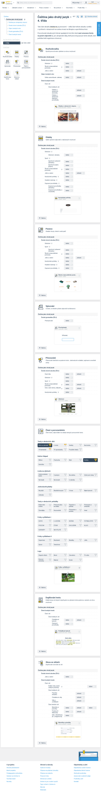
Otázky (16, 54)
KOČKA (75, 521)
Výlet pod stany (90, 475)
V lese (75, 490)
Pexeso (26, 54)
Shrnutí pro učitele (45, 779)
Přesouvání (16, 63)
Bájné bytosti (90, 490)
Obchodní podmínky (80, 773)
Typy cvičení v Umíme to (47, 784)
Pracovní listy (44, 776)
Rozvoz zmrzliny (45, 560)
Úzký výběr (27, 43)
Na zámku (75, 475)
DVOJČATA (75, 525)
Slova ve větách (16, 75)
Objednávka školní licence (82, 770)
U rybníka (75, 480)
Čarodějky (45, 510)
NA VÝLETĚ (60, 529)
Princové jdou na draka (60, 505)
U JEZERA (60, 521)
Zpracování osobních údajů (82, 776)
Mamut (60, 560)
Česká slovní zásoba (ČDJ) (17, 25)
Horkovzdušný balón (45, 475)
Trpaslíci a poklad (75, 505)
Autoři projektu (11, 770)
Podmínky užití (78, 779)
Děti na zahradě (44, 445)
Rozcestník (60, 510)
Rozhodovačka (7, 54)
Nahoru (42, 126)
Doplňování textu (7, 75)
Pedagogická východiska (14, 773)
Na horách (60, 480)
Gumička (45, 464)
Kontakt (76, 781)
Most (60, 555)
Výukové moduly (45, 767)
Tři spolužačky (60, 449)
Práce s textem (44, 8)
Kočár (75, 560)
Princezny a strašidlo (90, 505)
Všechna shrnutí (91, 17)
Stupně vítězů (45, 555)
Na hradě (45, 480)
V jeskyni (60, 475)
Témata (4, 8)
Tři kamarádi (45, 449)
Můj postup (75, 2)
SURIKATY (45, 529)
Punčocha (60, 460)
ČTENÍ (60, 525)
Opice (45, 544)
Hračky (75, 445)
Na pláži (45, 490)
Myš (75, 460)
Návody (42, 787)
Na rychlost (57, 8)
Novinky (9, 781)
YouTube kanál (11, 779)
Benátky (75, 540)
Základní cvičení (17, 8)
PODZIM (45, 525)
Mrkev (45, 460)
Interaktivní (30, 8)
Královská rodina (45, 505)
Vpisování (7, 63)
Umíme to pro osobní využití (49, 781)
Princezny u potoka (75, 510)
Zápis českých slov (15, 28)
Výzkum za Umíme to (13, 776)
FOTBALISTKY (90, 521)
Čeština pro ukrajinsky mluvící (18, 22)
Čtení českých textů (15, 34)
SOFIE (45, 521)
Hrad (90, 510)
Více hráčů (69, 8)
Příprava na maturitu (46, 773)
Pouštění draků (75, 449)
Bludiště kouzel (60, 490)
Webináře (43, 790)
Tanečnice (60, 544)
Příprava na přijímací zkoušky (49, 770)
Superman (45, 540)
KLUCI (90, 525)
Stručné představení (13, 767)
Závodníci (75, 555)
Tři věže (90, 555)
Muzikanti (60, 540)
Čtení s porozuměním (26, 64)
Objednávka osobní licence (82, 767)
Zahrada (45, 495)
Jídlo (90, 540)
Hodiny (90, 460)
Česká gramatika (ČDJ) (16, 31)
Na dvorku (90, 445)
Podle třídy (81, 8)
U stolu (60, 445)
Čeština (6, 16)
